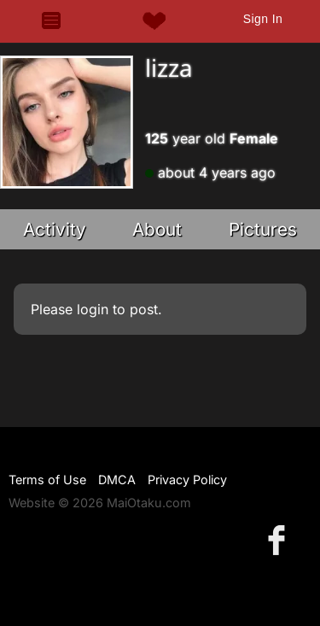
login (92, 309)
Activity (54, 229)
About (157, 229)
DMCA (117, 479)
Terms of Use (47, 479)
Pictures (263, 229)
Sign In (262, 19)
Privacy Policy (187, 479)
